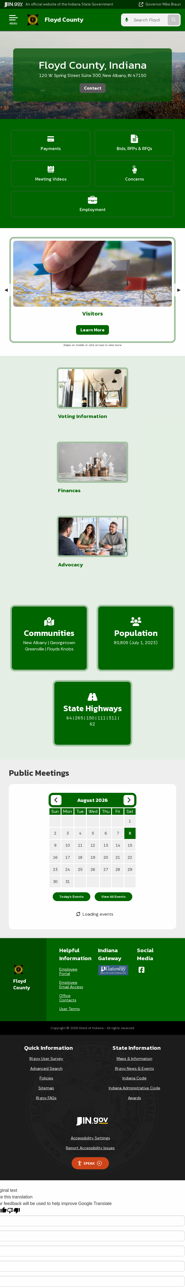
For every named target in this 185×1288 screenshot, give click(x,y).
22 (130, 783)
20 (105, 783)
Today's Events (71, 822)
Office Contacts (67, 923)
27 (105, 795)
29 (130, 795)
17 (67, 783)
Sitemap (46, 1013)
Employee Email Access (71, 910)
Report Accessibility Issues (90, 1073)
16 (55, 783)
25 (80, 795)
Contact (92, 87)
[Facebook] (141, 895)
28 (118, 795)
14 (118, 771)
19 (93, 783)
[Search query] (155, 19)
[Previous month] (56, 726)
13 (105, 771)
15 (130, 771)
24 (67, 795)
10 (67, 771)
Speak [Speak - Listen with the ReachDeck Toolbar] (89, 1089)
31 (67, 807)
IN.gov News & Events (134, 993)
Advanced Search (46, 993)
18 (80, 783)
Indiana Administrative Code (134, 1013)
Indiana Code (134, 1003)
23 (55, 795)
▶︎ (181, 289)
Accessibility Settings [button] (90, 1063)
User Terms (69, 934)
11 (80, 771)
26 (93, 795)
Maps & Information (134, 984)
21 (118, 783)
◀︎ (8, 289)
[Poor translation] (13, 1136)
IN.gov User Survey (46, 984)
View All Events (113, 822)
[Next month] (129, 726)
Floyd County (63, 19)
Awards (134, 1023)
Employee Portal (68, 897)
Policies (46, 1003)
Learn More (92, 329)
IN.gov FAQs (46, 1023)
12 (93, 771)
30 (55, 807)
